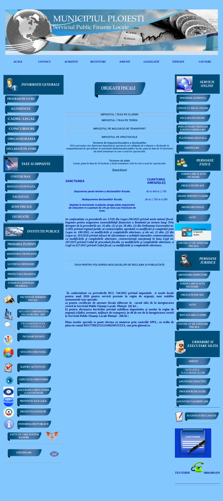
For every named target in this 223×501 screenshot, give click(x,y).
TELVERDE (183, 472)
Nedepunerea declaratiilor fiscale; (102, 199)
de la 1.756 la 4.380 (156, 199)
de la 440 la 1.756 (156, 191)
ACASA (17, 61)
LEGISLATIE (151, 61)
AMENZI (124, 61)
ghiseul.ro (144, 325)
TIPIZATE (178, 61)
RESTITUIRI (98, 61)
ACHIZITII (71, 61)
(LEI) (156, 181)
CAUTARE (205, 61)
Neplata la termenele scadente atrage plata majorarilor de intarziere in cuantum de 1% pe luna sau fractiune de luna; (102, 207)
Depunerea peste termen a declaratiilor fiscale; (102, 191)
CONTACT (44, 61)
